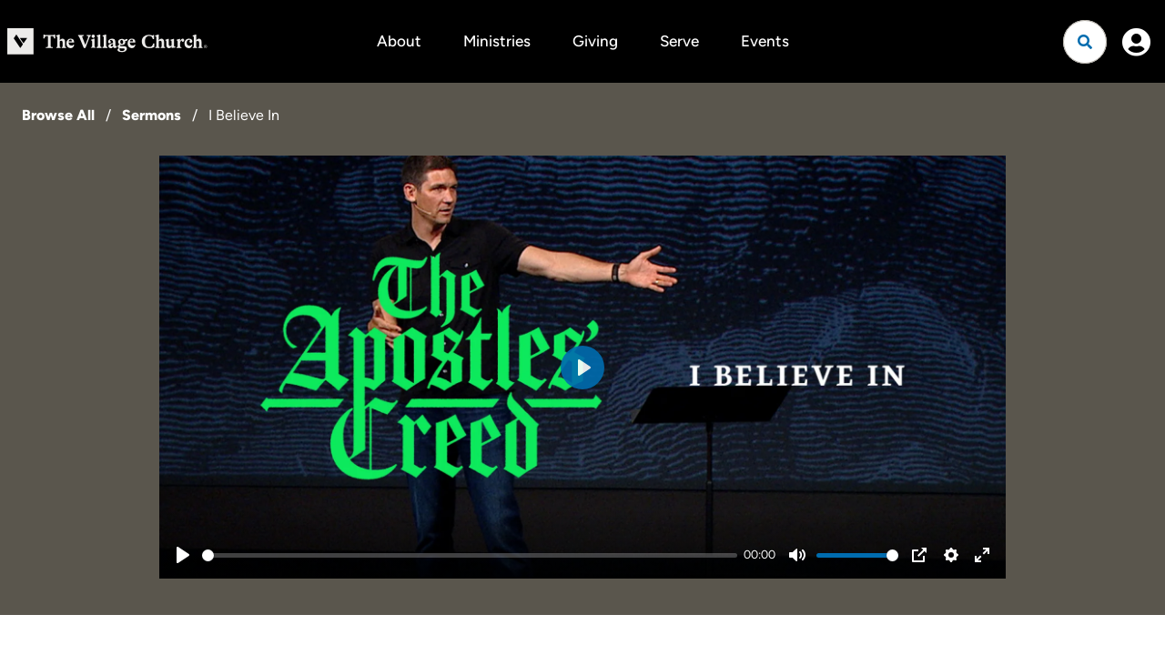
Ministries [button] (497, 41)
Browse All (58, 115)
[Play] (183, 554)
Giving (595, 41)
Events (765, 41)
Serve (679, 41)
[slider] (469, 555)
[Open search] (1085, 42)
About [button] (399, 41)
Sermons (151, 115)
